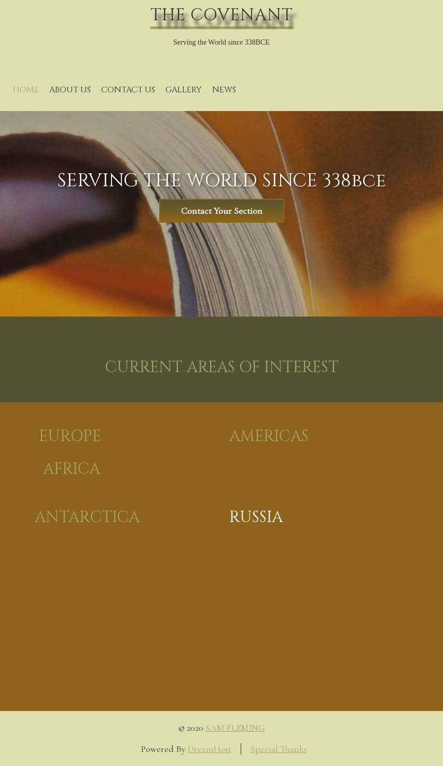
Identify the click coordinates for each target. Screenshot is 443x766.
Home (26, 89)
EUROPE (70, 436)
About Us (70, 89)
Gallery (183, 89)
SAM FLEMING (235, 727)
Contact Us (128, 89)
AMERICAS (269, 436)
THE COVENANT (221, 15)
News (224, 89)
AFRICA (71, 469)
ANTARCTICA (87, 517)
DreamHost (209, 749)
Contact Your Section (221, 210)
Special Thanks (279, 749)
